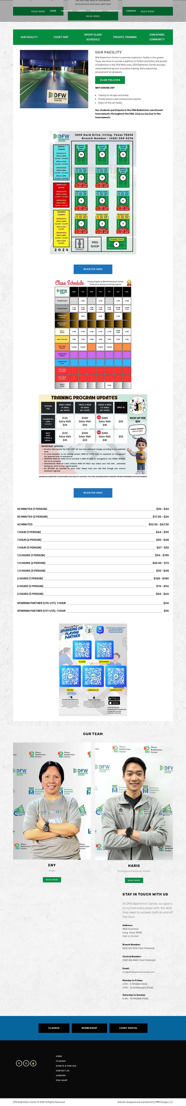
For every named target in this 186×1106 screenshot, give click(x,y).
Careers (61, 1075)
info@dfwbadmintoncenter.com (138, 972)
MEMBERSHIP (89, 1028)
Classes (61, 1061)
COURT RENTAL (128, 1028)
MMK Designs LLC (164, 1102)
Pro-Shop (61, 1080)
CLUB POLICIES (110, 80)
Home (59, 1056)
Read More (52, 880)
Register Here (93, 269)
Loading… (59, 948)
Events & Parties (66, 1066)
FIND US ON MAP (130, 936)
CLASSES (54, 1028)
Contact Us (62, 1071)
